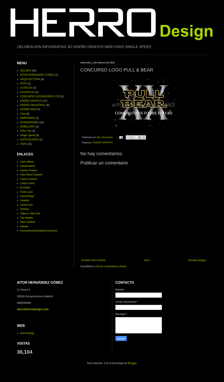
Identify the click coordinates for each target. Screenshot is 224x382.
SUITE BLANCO (29, 139)
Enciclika (25, 187)
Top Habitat (26, 217)
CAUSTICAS (27, 92)
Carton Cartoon (28, 179)
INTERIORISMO (29, 122)
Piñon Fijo (25, 130)
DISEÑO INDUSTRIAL (33, 105)
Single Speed (27, 135)
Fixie (22, 113)
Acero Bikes (27, 161)
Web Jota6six (27, 221)
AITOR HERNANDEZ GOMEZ (37, 74)
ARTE (23, 83)
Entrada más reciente (93, 260)
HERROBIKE (27, 117)
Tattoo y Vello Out (30, 213)
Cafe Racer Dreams (31, 174)
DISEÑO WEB (28, 109)
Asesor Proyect (28, 170)
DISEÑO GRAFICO (103, 142)
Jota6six (24, 200)
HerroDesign (27, 196)
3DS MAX (25, 70)
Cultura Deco (27, 183)
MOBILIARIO (27, 126)
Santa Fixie (26, 204)
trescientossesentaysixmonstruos (38, 230)
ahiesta (24, 226)
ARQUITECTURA (30, 79)
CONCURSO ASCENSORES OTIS (40, 96)
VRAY (23, 143)
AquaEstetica (27, 165)
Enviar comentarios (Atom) (111, 266)
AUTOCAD (26, 87)
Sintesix (24, 209)
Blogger (132, 363)
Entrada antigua (197, 260)
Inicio (147, 260)
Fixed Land (26, 191)
